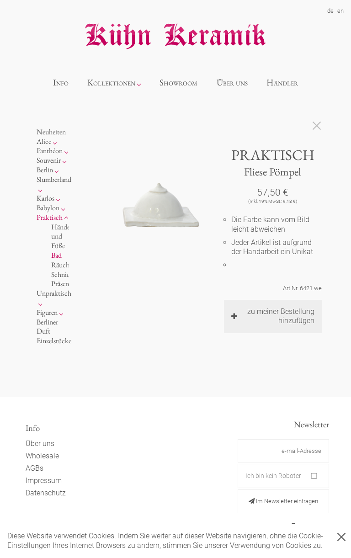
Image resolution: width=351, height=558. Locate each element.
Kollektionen (111, 82)
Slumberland (54, 179)
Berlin (45, 170)
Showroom (178, 82)
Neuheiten (51, 132)
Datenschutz (46, 493)
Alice (44, 141)
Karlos (45, 198)
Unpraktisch (54, 293)
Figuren (47, 312)
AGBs (34, 468)
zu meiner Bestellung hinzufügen (272, 316)
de (330, 10)
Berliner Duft (47, 326)
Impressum (44, 480)
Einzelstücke (54, 340)
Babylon (48, 208)
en (340, 10)
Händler (282, 82)
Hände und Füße (60, 236)
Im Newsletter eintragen (283, 501)
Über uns (232, 82)
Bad (56, 255)
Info (61, 82)
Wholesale (42, 456)
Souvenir (49, 160)
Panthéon (50, 150)
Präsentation (68, 283)
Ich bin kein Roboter (273, 475)
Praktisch (50, 217)
